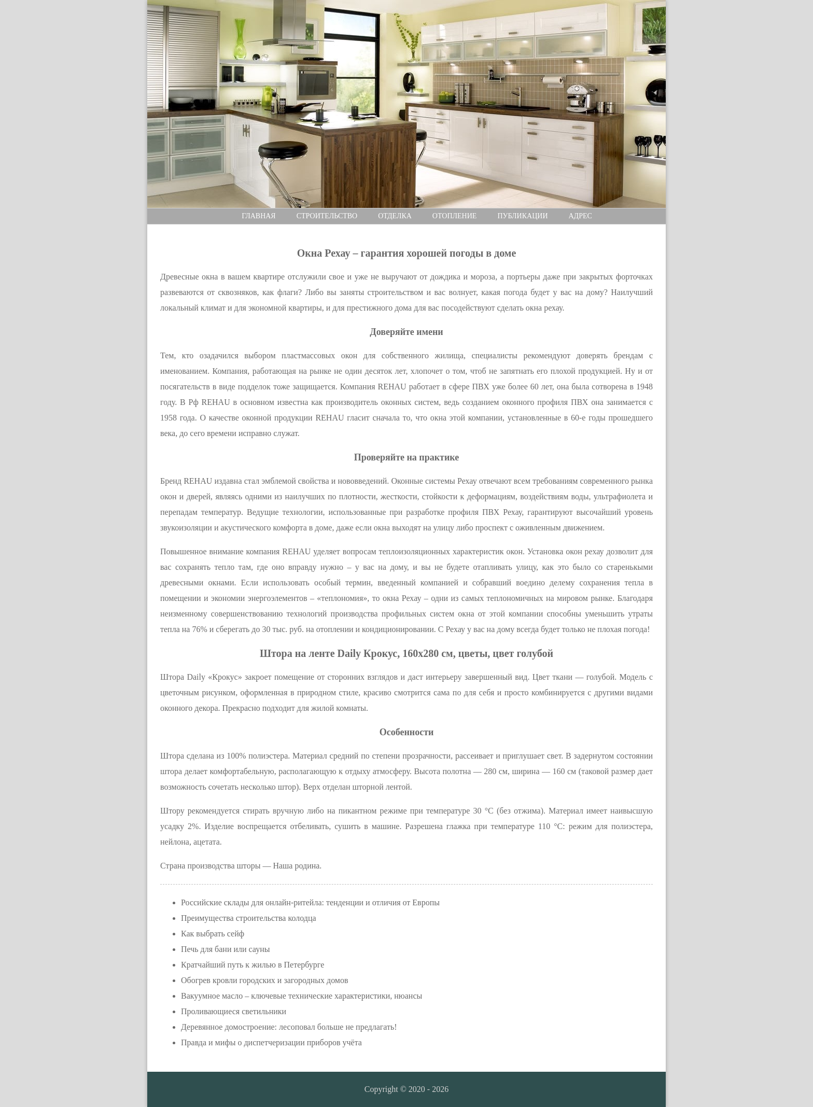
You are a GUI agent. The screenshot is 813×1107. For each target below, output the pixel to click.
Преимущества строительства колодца (248, 918)
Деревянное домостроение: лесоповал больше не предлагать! (289, 1026)
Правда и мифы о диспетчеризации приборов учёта (271, 1042)
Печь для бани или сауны (225, 949)
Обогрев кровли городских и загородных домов (264, 980)
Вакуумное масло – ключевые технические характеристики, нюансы (301, 995)
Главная (259, 216)
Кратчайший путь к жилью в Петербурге (252, 964)
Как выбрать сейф (212, 933)
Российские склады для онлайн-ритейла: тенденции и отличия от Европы (310, 902)
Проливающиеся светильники (233, 1011)
